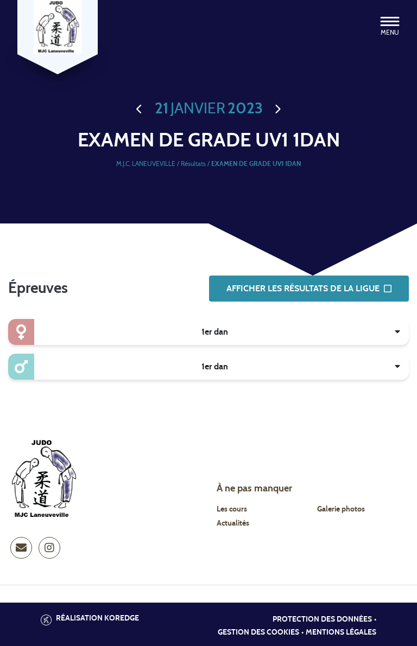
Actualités (233, 523)
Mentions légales (341, 632)
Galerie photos (341, 509)
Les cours (232, 509)
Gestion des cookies (258, 632)
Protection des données (322, 619)
